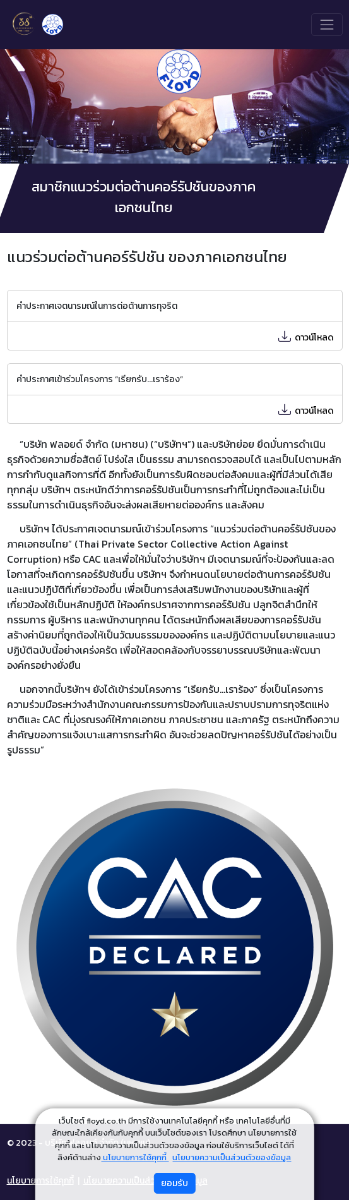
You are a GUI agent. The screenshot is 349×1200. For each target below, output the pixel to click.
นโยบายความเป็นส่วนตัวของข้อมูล (231, 1157)
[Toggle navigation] (326, 24)
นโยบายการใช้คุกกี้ (135, 1157)
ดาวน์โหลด (302, 337)
